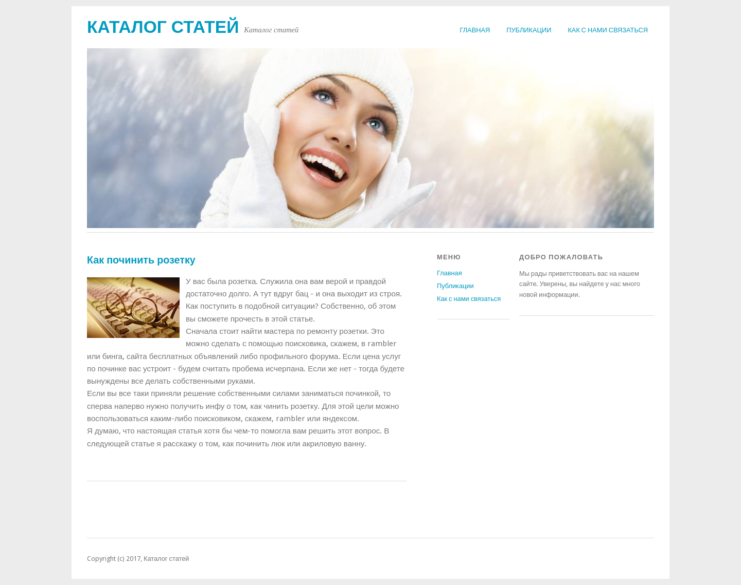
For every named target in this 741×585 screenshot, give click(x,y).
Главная (475, 30)
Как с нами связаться (608, 30)
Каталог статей (163, 27)
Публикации (528, 30)
